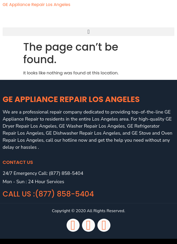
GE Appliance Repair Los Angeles (36, 5)
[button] (88, 31)
